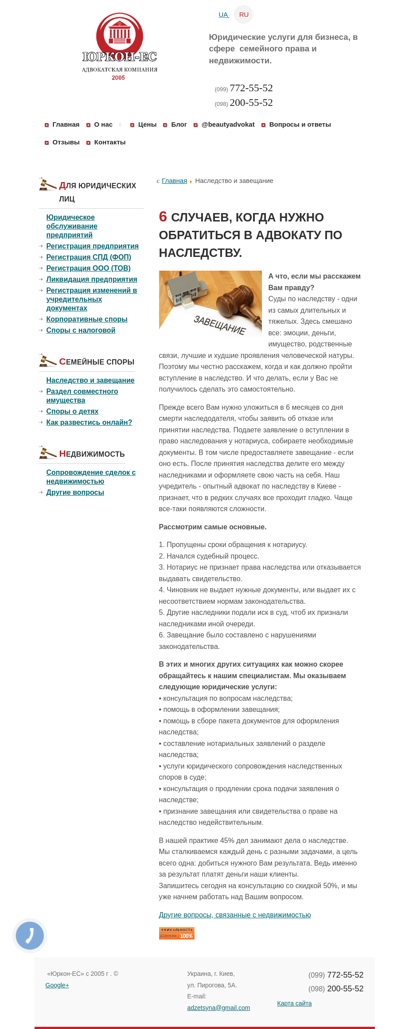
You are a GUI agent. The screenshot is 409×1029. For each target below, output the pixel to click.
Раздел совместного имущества (82, 396)
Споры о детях (73, 411)
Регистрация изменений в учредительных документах (92, 299)
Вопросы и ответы (300, 124)
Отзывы (66, 142)
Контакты (110, 142)
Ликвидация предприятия (92, 279)
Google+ (57, 985)
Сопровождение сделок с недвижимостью (91, 477)
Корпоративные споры (87, 319)
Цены (147, 124)
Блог (179, 124)
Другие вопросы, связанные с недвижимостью (235, 915)
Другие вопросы (76, 492)
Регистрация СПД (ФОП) (89, 257)
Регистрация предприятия (93, 246)
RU (244, 14)
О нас (103, 124)
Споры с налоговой (81, 330)
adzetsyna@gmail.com (218, 1007)
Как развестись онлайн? (89, 422)
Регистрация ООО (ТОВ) (89, 268)
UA (224, 14)
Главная (66, 124)
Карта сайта (294, 1003)
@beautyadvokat (228, 124)
